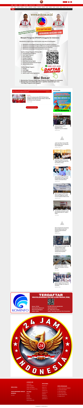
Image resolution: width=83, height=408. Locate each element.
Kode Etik (20, 5)
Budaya (64, 7)
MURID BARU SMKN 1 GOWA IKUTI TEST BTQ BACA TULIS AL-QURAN (62, 267)
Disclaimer (26, 5)
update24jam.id (44, 398)
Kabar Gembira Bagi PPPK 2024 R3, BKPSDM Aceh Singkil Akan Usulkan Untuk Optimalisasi (61, 178)
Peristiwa (39, 7)
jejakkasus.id (44, 395)
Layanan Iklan (29, 384)
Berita (15, 7)
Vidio (72, 7)
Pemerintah (30, 7)
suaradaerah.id (44, 397)
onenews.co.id (44, 390)
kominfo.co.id (44, 385)
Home (12, 5)
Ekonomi (50, 7)
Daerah (18, 7)
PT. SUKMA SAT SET (61, 396)
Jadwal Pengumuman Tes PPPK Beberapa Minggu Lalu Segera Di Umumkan (62, 284)
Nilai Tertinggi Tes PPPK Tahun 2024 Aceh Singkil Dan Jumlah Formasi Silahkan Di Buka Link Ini (62, 195)
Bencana (43, 7)
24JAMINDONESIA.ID (44, 406)
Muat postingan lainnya (32, 107)
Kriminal (34, 7)
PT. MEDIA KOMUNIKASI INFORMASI (64, 388)
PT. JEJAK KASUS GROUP (62, 389)
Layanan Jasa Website (30, 387)
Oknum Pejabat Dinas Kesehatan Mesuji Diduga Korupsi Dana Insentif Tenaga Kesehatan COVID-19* (62, 229)
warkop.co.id (44, 388)
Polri (67, 7)
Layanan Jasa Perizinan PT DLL (32, 389)
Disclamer (28, 396)
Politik (26, 7)
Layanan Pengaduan (30, 385)
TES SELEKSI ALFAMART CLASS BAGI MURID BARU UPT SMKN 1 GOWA (62, 212)
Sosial (61, 7)
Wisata (54, 7)
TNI (70, 7)
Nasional (22, 7)
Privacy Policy (32, 5)
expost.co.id (44, 387)
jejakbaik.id (44, 393)
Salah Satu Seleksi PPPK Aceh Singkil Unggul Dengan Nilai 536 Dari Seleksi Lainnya (61, 161)
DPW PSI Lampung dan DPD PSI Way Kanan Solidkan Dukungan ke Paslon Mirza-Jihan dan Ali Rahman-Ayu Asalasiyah (38, 99)
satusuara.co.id (44, 392)
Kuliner (57, 7)
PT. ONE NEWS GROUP (62, 391)
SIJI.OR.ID (13, 395)
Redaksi (15, 5)
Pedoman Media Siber (40, 5)
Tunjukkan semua (48, 91)
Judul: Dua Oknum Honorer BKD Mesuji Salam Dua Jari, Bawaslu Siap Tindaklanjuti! (61, 144)
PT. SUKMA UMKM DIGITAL (62, 394)
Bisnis (47, 7)
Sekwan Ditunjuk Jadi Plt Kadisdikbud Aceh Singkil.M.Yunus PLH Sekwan (61, 127)
